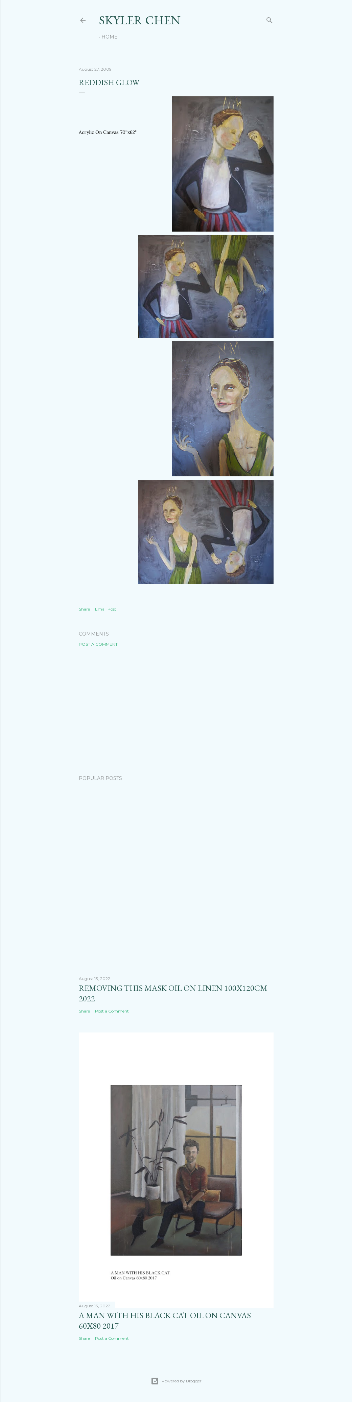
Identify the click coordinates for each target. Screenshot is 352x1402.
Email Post (105, 609)
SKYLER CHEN (140, 20)
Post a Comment (98, 644)
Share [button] (84, 609)
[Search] (269, 18)
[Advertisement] (176, 711)
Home (109, 37)
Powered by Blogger (176, 1381)
